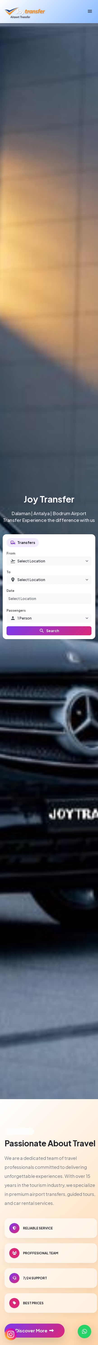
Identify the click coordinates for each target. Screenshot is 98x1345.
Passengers (16, 610)
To (9, 572)
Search (49, 630)
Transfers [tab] (22, 542)
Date (10, 590)
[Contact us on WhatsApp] (84, 1331)
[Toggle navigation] (89, 11)
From (11, 553)
